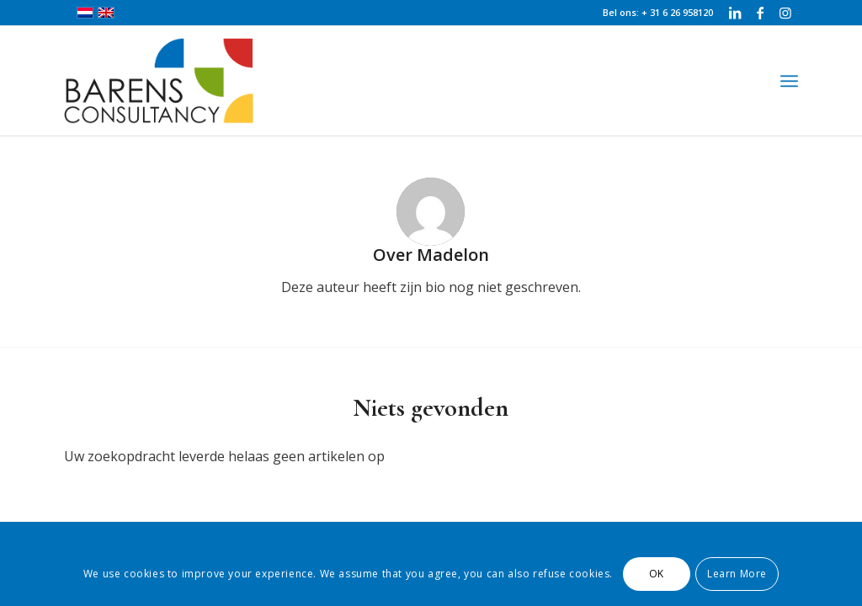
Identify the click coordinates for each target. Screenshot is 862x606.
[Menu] (789, 81)
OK (656, 573)
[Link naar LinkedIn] (734, 12)
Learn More (737, 573)
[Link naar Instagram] (785, 12)
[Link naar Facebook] (760, 12)
